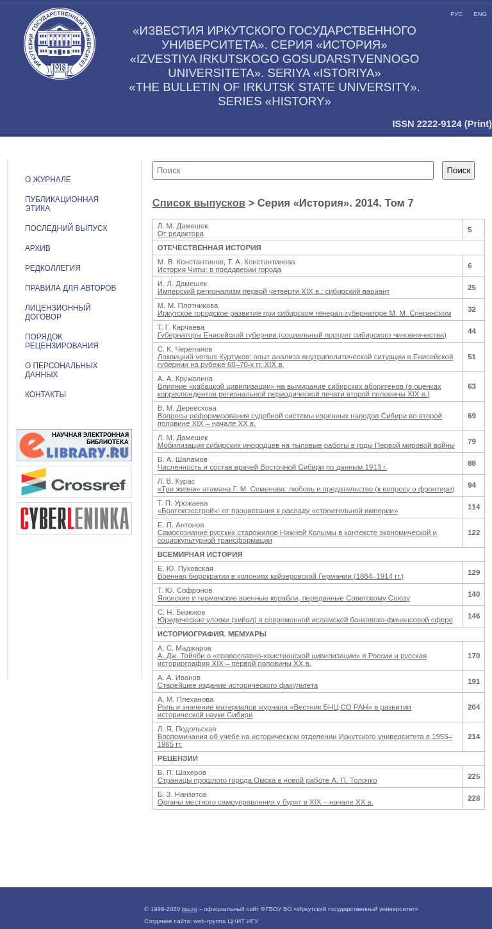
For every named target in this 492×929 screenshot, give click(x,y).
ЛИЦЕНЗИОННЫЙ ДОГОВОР (58, 312)
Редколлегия (53, 268)
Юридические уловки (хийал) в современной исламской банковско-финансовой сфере (305, 620)
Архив (38, 248)
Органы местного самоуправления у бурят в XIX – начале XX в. (265, 802)
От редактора (181, 233)
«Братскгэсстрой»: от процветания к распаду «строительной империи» (278, 511)
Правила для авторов (71, 288)
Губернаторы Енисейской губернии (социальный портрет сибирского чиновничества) (302, 335)
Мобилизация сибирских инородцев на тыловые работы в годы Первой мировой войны (306, 445)
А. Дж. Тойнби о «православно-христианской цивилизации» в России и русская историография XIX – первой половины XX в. (292, 659)
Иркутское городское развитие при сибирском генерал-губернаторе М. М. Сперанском (305, 313)
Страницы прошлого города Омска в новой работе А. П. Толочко (267, 780)
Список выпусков (198, 203)
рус (456, 13)
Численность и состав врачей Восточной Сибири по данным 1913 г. (272, 467)
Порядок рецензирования (62, 341)
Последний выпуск (66, 228)
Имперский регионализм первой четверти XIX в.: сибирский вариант (274, 291)
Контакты (45, 394)
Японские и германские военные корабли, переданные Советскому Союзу (284, 598)
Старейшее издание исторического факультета (238, 685)
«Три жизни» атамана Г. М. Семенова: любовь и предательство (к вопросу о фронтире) (306, 489)
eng (480, 13)
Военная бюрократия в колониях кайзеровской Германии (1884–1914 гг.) (281, 576)
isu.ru (189, 908)
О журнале (48, 179)
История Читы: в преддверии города (219, 269)
